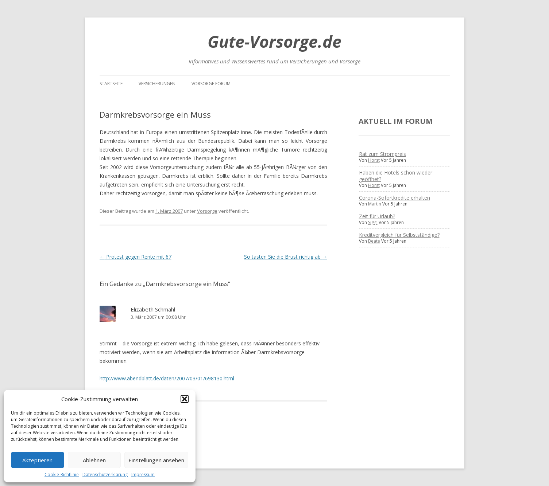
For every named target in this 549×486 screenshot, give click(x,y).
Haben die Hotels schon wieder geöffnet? (395, 176)
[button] (184, 399)
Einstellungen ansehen (156, 460)
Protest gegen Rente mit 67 (135, 256)
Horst (374, 160)
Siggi (373, 222)
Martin (374, 204)
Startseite (111, 84)
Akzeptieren (37, 460)
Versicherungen (157, 84)
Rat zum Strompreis (382, 153)
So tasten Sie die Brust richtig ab (285, 256)
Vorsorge (207, 211)
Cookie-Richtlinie (62, 474)
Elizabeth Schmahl (153, 309)
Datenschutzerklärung (105, 474)
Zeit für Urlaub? (377, 216)
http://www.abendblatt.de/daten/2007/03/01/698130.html (167, 378)
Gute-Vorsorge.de (274, 41)
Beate (374, 241)
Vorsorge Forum (211, 84)
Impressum (143, 474)
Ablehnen (94, 460)
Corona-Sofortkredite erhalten (394, 197)
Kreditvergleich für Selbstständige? (399, 234)
